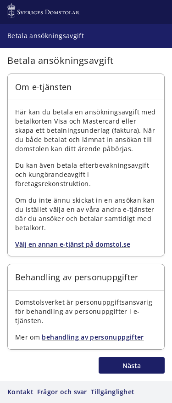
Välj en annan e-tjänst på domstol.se (72, 244)
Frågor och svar (62, 391)
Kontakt (20, 391)
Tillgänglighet (113, 391)
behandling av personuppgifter (93, 337)
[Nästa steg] (132, 365)
